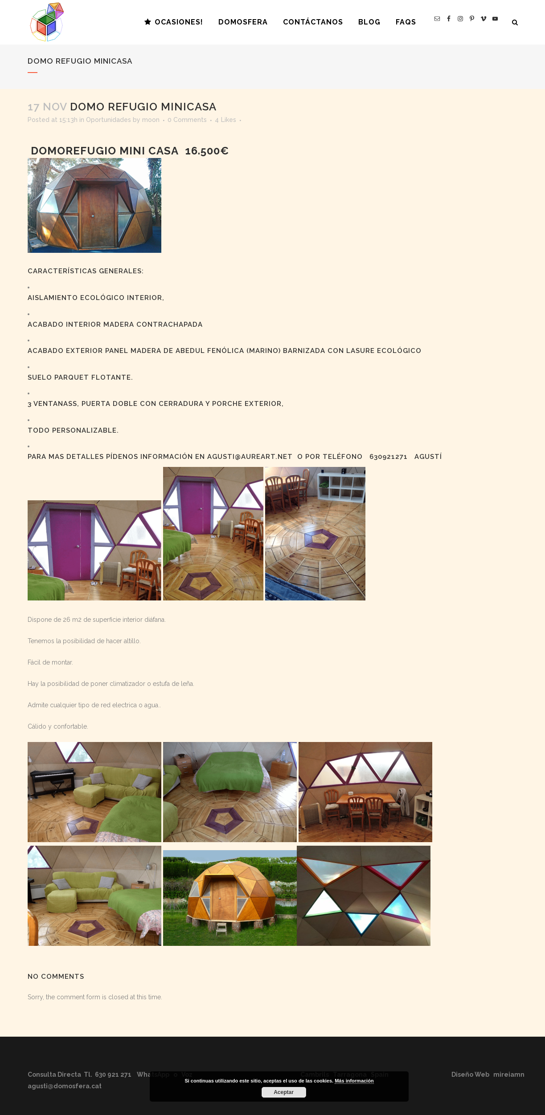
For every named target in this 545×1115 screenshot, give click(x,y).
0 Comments (187, 119)
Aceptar (284, 1092)
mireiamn (509, 1074)
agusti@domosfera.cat (65, 1086)
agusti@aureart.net (250, 457)
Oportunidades (108, 119)
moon (151, 119)
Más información (354, 1080)
